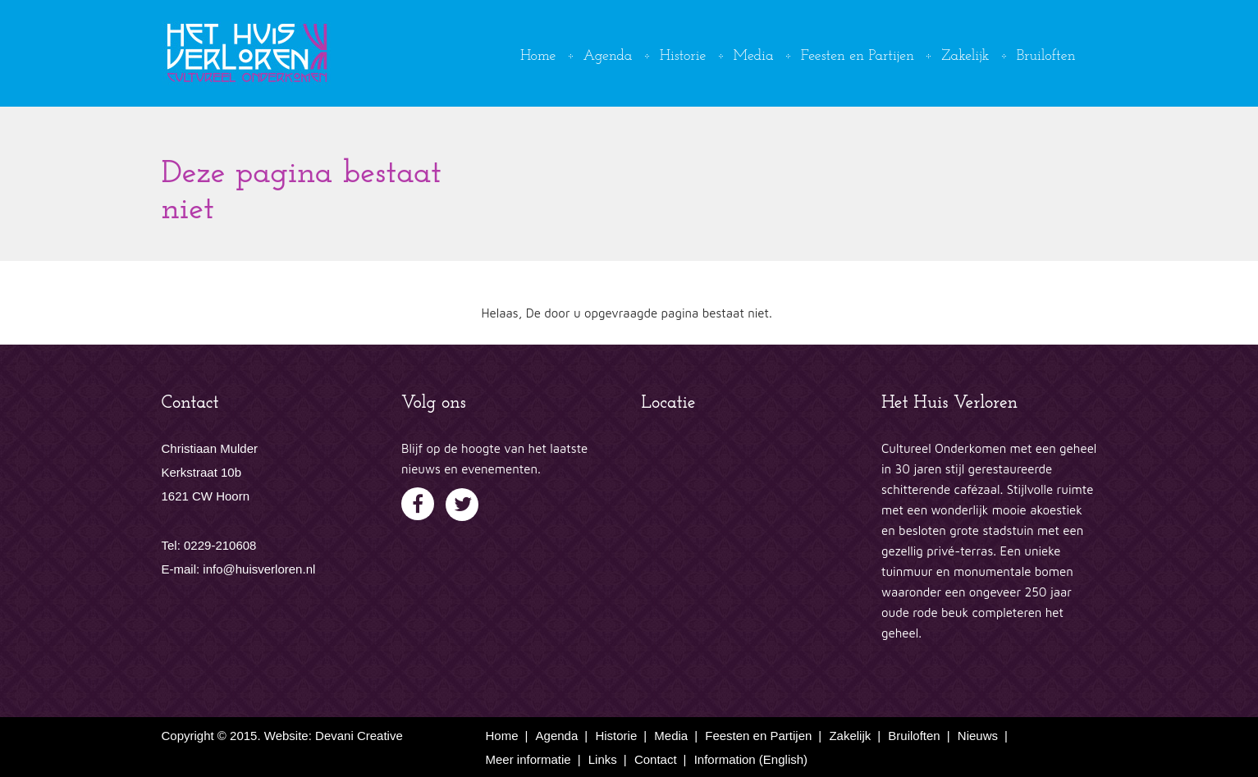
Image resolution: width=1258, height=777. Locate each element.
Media (754, 56)
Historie (683, 56)
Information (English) (750, 759)
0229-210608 (220, 545)
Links (602, 759)
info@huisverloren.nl (259, 569)
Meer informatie (527, 759)
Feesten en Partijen (857, 56)
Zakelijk (965, 56)
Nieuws (978, 736)
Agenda (608, 56)
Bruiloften (1046, 56)
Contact (655, 759)
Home (538, 56)
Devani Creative (359, 736)
